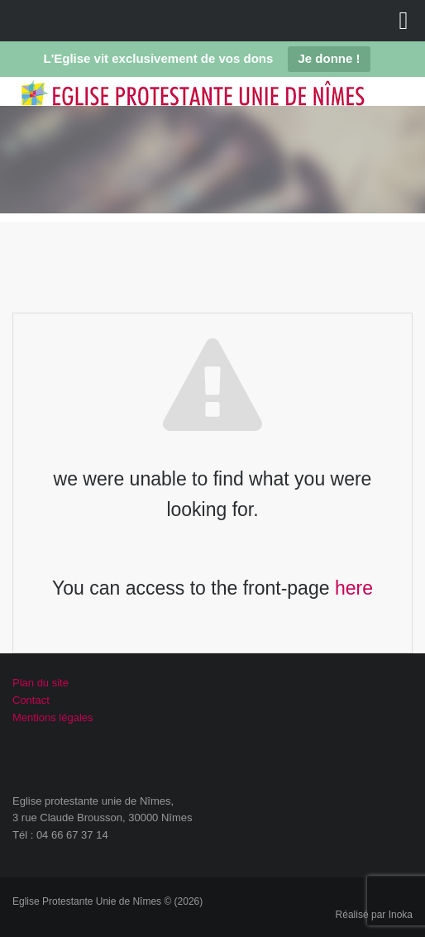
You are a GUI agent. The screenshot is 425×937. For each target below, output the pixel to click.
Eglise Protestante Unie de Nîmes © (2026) (107, 901)
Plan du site (40, 682)
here (354, 588)
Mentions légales (52, 717)
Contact (31, 700)
